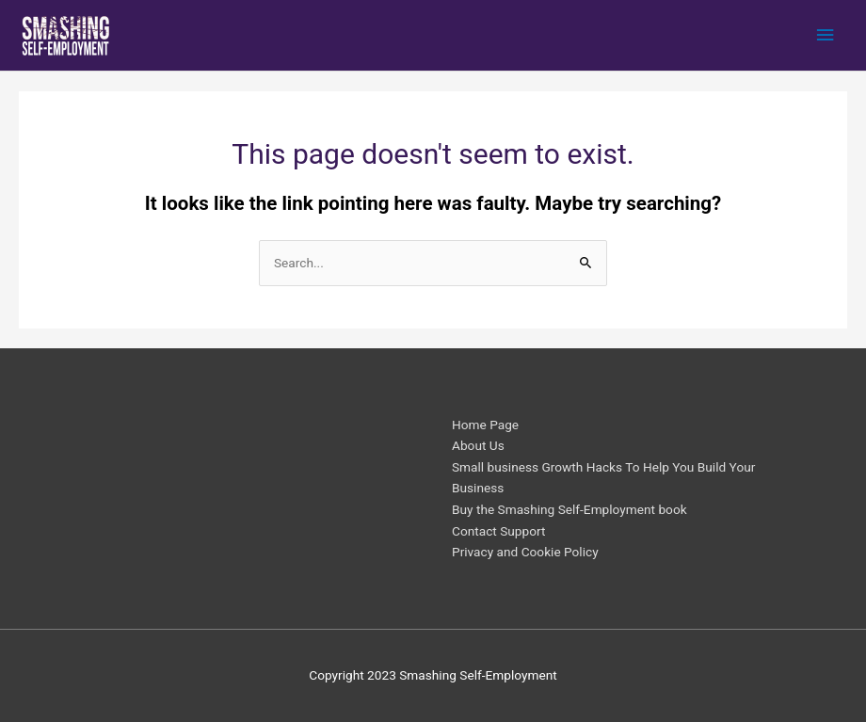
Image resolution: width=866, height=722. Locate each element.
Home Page (485, 424)
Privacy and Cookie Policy (525, 551)
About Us (478, 445)
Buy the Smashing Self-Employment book (569, 509)
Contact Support (498, 530)
